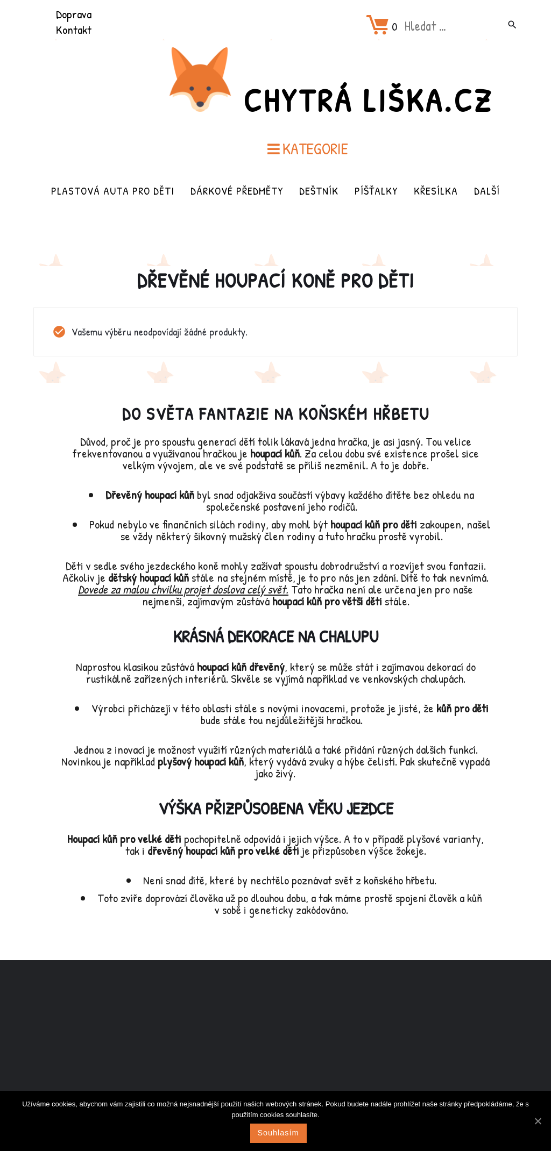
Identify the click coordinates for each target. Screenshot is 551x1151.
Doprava (73, 14)
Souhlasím (278, 1132)
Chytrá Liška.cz (368, 100)
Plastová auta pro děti (112, 190)
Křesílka (436, 190)
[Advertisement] (275, 1045)
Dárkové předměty (236, 190)
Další (487, 190)
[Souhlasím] (537, 1121)
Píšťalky (376, 190)
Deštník (318, 190)
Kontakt (73, 30)
